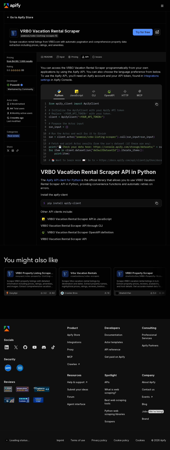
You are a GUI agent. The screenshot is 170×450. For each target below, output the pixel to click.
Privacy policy (99, 351)
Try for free (142, 32)
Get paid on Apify (115, 267)
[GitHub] (25, 258)
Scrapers (110, 332)
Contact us (148, 300)
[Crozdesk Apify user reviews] (38, 310)
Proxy (70, 260)
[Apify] (12, 5)
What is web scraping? (112, 302)
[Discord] (43, 258)
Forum (70, 307)
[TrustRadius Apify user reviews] (24, 310)
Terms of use (78, 351)
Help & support (77, 293)
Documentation (113, 245)
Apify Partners (150, 256)
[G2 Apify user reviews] (9, 310)
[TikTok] (53, 258)
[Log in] (132, 6)
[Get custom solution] (116, 6)
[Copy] (39, 35)
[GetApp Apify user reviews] (8, 300)
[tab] (46, 57)
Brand (145, 329)
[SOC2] (20, 279)
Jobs (153, 322)
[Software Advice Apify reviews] (22, 300)
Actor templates (114, 253)
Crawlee (73, 275)
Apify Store (73, 245)
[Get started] (148, 5)
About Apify (148, 293)
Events (147, 307)
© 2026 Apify (158, 351)
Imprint (60, 351)
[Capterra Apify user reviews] (41, 300)
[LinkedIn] (6, 258)
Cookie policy (121, 351)
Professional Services (149, 247)
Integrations (74, 253)
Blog (144, 315)
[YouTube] (34, 258)
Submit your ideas (77, 300)
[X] (16, 258)
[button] (79, 239)
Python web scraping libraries (115, 323)
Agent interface (76, 315)
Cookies (140, 351)
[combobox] (157, 32)
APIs (107, 293)
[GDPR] (8, 279)
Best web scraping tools (115, 313)
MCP (70, 267)
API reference (112, 260)
